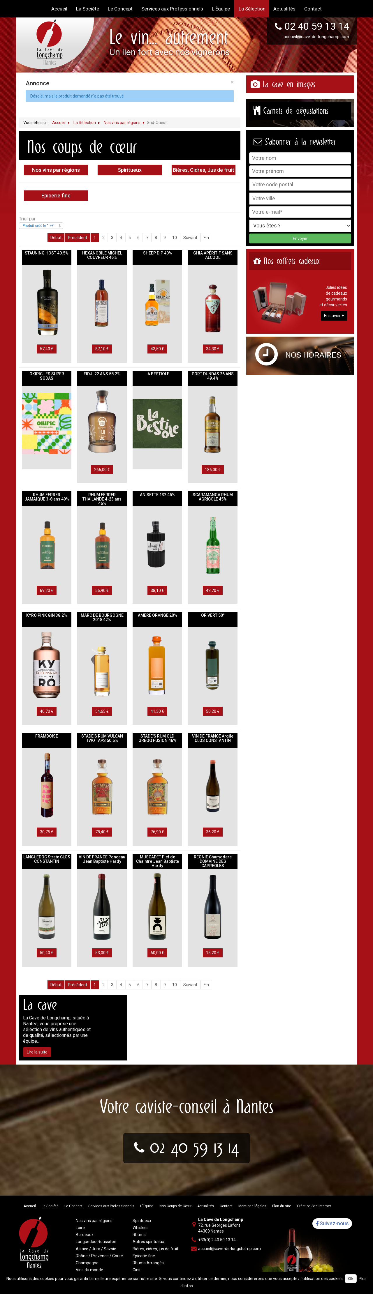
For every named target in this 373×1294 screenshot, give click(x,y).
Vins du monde (89, 1270)
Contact (226, 1206)
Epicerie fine (56, 195)
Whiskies (141, 1227)
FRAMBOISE (46, 736)
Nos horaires (314, 355)
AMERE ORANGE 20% (157, 615)
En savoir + (334, 315)
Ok (350, 1278)
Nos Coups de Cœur (175, 1206)
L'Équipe (147, 1206)
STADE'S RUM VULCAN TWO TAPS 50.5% (102, 738)
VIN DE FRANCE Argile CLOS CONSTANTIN (212, 738)
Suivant (190, 237)
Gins (136, 1270)
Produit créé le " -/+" (38, 226)
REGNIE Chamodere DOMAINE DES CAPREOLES (213, 861)
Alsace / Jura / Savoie (96, 1249)
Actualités (205, 1206)
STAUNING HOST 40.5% (46, 253)
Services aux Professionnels (111, 1206)
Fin (206, 237)
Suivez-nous (332, 1224)
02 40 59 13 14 (316, 26)
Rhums (139, 1234)
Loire (80, 1227)
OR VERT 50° (213, 615)
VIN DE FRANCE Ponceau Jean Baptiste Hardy (102, 859)
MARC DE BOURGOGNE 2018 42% (102, 617)
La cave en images (289, 84)
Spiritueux (130, 170)
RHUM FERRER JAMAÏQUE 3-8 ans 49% (46, 496)
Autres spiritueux (148, 1241)
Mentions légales (252, 1206)
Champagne (87, 1263)
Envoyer (300, 238)
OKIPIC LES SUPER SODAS (46, 376)
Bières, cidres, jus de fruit (155, 1249)
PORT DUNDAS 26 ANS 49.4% (213, 376)
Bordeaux (85, 1234)
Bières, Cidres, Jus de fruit (203, 170)
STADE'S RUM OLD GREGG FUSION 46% (157, 738)
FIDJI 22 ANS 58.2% (102, 374)
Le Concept (73, 1206)
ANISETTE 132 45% (157, 494)
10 (174, 237)
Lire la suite (37, 1052)
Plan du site (281, 1206)
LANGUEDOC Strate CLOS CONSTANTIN (46, 859)
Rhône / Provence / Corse (99, 1256)
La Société (50, 1206)
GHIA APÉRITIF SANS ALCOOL (213, 255)
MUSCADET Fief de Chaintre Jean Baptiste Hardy (157, 861)
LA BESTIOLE (157, 374)
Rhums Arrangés (148, 1263)
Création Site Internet (314, 1206)
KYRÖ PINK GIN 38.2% (46, 615)
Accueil (30, 1206)
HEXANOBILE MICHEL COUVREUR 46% (102, 255)
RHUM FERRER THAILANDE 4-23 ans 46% (102, 499)
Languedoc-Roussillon (96, 1241)
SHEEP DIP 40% (157, 253)
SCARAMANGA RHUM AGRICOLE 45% (213, 496)
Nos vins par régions (56, 170)
